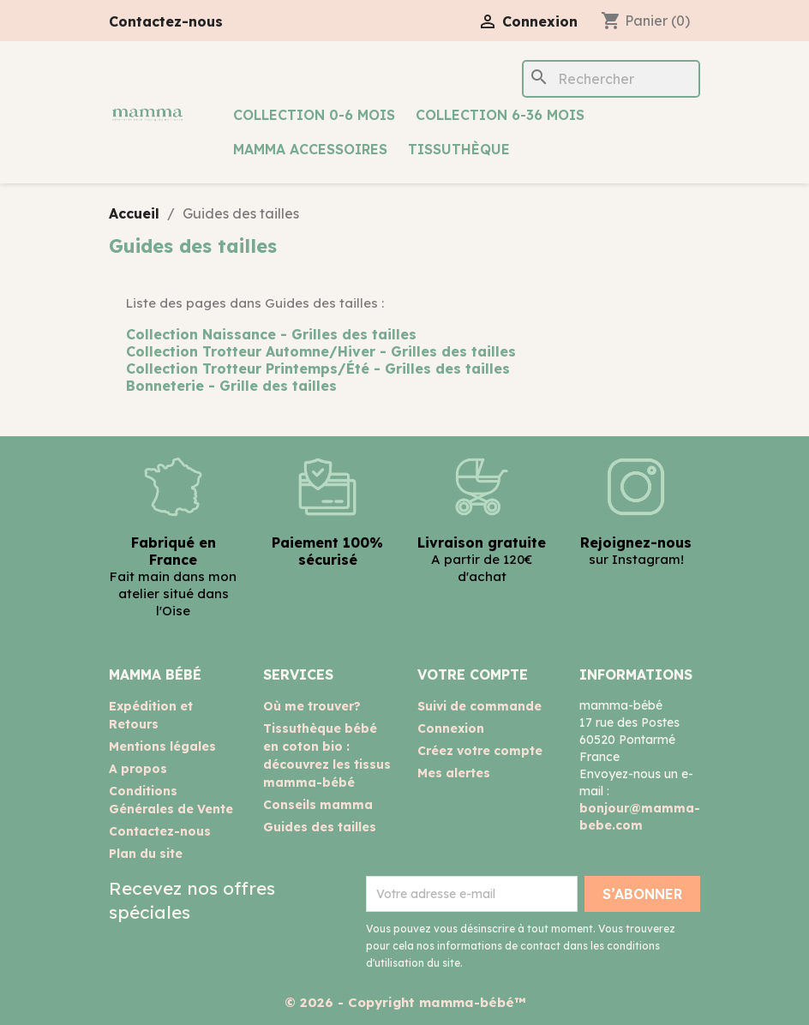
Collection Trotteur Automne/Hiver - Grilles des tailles (321, 351)
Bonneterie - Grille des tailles (231, 385)
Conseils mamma (318, 804)
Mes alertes (453, 773)
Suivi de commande (479, 706)
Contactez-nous (166, 21)
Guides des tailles (319, 827)
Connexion (450, 728)
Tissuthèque (459, 149)
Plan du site (146, 853)
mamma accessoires (310, 149)
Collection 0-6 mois (314, 114)
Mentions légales (162, 746)
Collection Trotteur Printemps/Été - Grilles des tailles (318, 368)
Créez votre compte (479, 750)
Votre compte (472, 674)
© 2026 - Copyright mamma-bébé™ (405, 1002)
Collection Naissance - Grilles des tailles (271, 334)
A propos (138, 768)
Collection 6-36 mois (500, 114)
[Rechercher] (611, 79)
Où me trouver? (312, 706)
